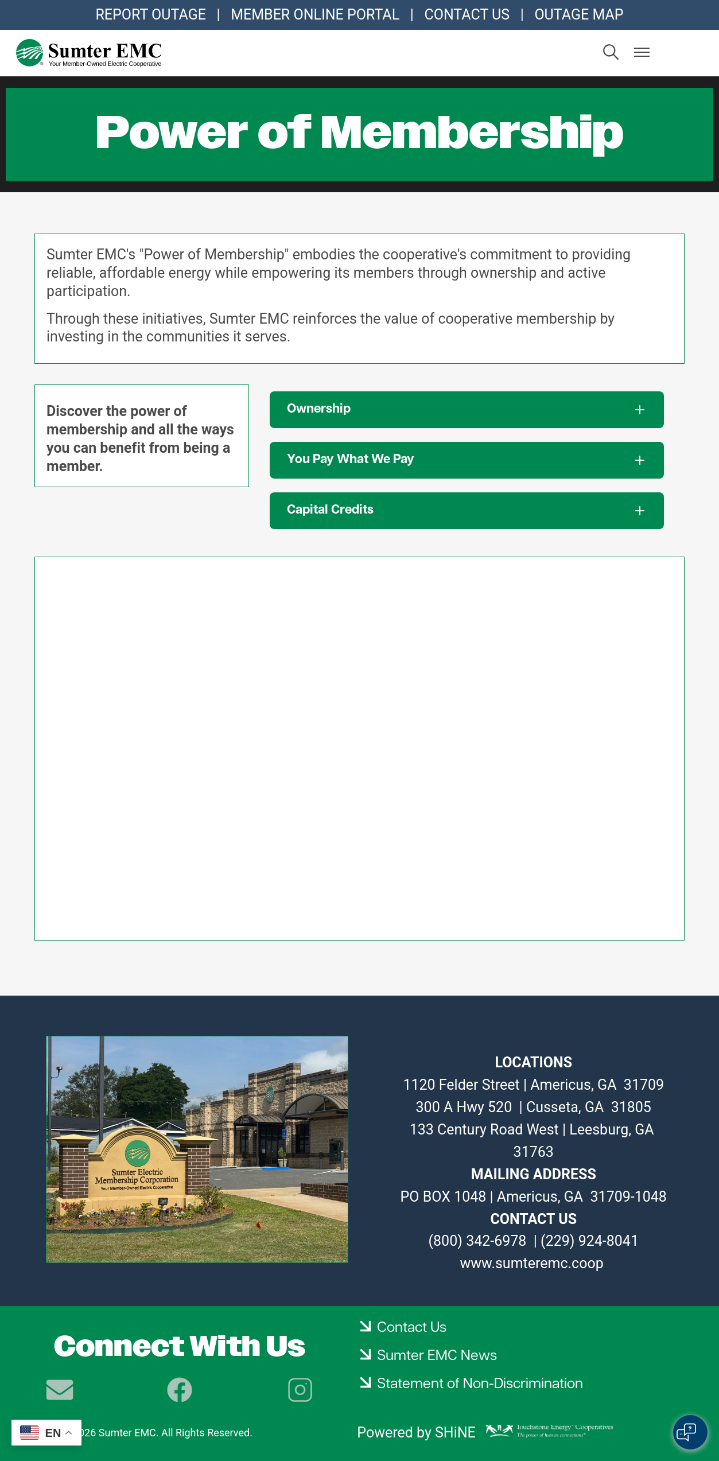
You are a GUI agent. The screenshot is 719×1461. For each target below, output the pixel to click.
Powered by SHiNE (416, 1432)
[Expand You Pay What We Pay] (467, 460)
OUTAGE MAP (578, 14)
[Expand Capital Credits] (467, 510)
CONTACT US (467, 14)
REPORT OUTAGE (150, 14)
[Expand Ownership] (467, 409)
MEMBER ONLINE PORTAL (315, 14)
